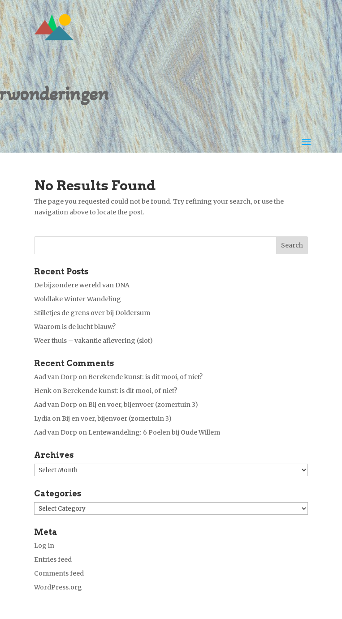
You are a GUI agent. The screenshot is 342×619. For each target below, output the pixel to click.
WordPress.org (58, 587)
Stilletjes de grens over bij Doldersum (92, 313)
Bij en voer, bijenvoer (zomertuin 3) (143, 405)
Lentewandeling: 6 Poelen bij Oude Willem (154, 432)
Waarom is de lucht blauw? (75, 327)
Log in (44, 546)
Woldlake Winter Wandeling (77, 299)
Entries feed (53, 559)
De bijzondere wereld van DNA (82, 285)
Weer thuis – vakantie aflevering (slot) (93, 341)
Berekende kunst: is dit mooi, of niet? (145, 377)
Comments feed (59, 573)
